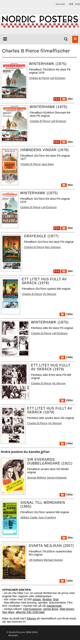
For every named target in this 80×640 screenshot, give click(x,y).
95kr (67, 185)
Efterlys (31, 618)
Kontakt (60, 4)
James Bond (50, 609)
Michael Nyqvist (53, 559)
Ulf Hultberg (36, 559)
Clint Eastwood (32, 609)
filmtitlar (47, 599)
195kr (66, 314)
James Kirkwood (56, 477)
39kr (67, 98)
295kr (66, 400)
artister (37, 599)
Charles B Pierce (39, 78)
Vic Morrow (49, 294)
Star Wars (8, 612)
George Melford (36, 477)
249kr (66, 357)
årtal (55, 599)
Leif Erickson (57, 78)
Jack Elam (47, 164)
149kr (66, 580)
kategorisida (54, 605)
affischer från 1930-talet (30, 612)
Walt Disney (67, 609)
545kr (66, 494)
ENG (77, 4)
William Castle (28, 517)
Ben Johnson (53, 247)
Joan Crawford (47, 517)
